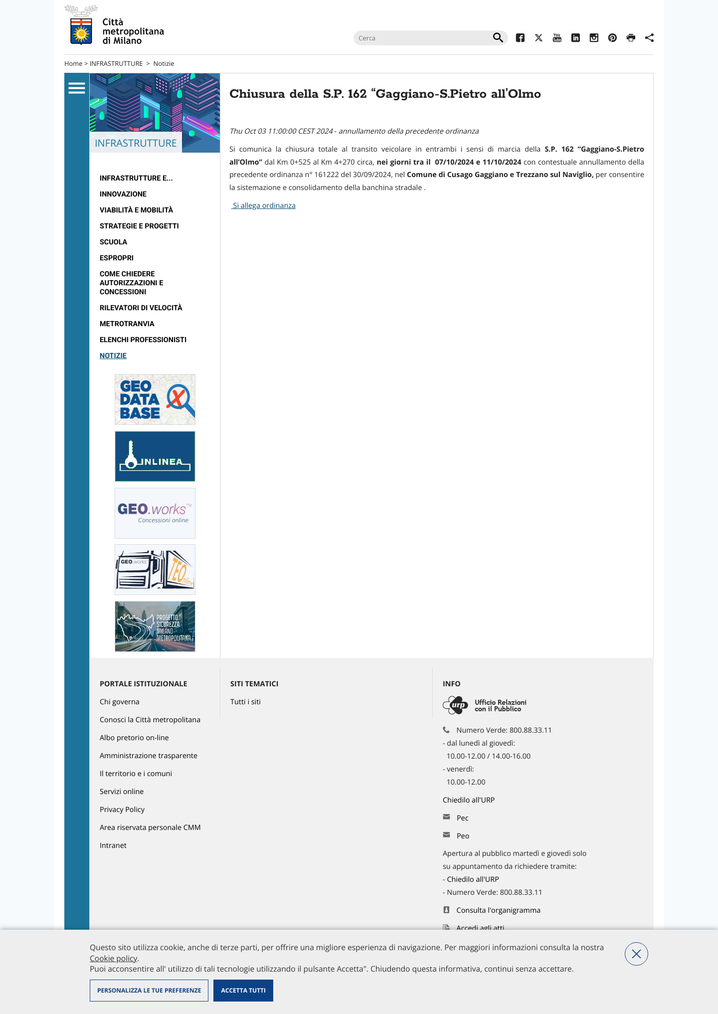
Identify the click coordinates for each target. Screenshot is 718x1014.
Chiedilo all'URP (470, 800)
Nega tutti (636, 954)
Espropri (117, 258)
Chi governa (120, 702)
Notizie (163, 63)
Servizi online (122, 792)
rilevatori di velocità (141, 308)
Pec (463, 818)
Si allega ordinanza (263, 205)
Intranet (113, 845)
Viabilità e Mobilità (136, 210)
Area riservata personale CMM (150, 827)
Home (73, 63)
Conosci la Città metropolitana (150, 720)
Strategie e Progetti (139, 226)
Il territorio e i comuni (136, 774)
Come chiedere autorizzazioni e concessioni (131, 283)
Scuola (113, 242)
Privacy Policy (122, 809)
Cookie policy (113, 958)
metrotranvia (127, 324)
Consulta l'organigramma (499, 910)
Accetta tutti (243, 990)
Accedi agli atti (481, 928)
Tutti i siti (245, 702)
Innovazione (123, 194)
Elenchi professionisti (143, 340)
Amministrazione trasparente (148, 756)
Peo (463, 836)
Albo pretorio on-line (134, 738)
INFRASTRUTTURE (116, 63)
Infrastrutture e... (136, 178)
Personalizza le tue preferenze (149, 990)
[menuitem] (155, 179)
